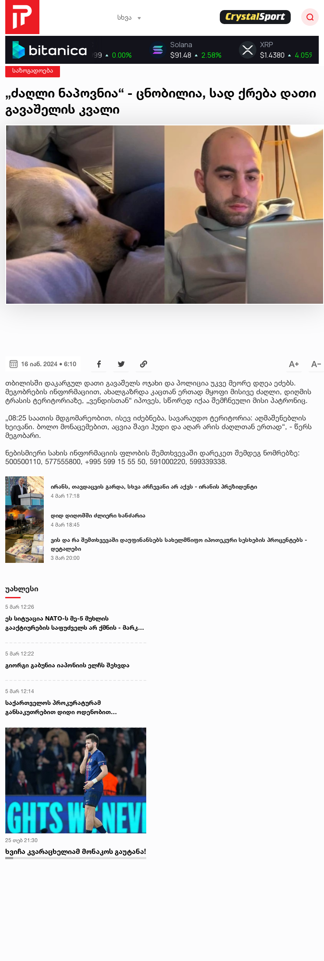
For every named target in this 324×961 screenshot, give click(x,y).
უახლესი (22, 588)
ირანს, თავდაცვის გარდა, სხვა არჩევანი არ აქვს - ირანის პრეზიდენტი (154, 486)
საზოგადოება (32, 70)
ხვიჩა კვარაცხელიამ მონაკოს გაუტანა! (75, 851)
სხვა (129, 17)
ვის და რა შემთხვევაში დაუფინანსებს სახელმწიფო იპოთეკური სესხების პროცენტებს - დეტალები (179, 544)
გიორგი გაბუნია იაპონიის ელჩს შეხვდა (67, 665)
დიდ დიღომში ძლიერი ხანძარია (98, 515)
